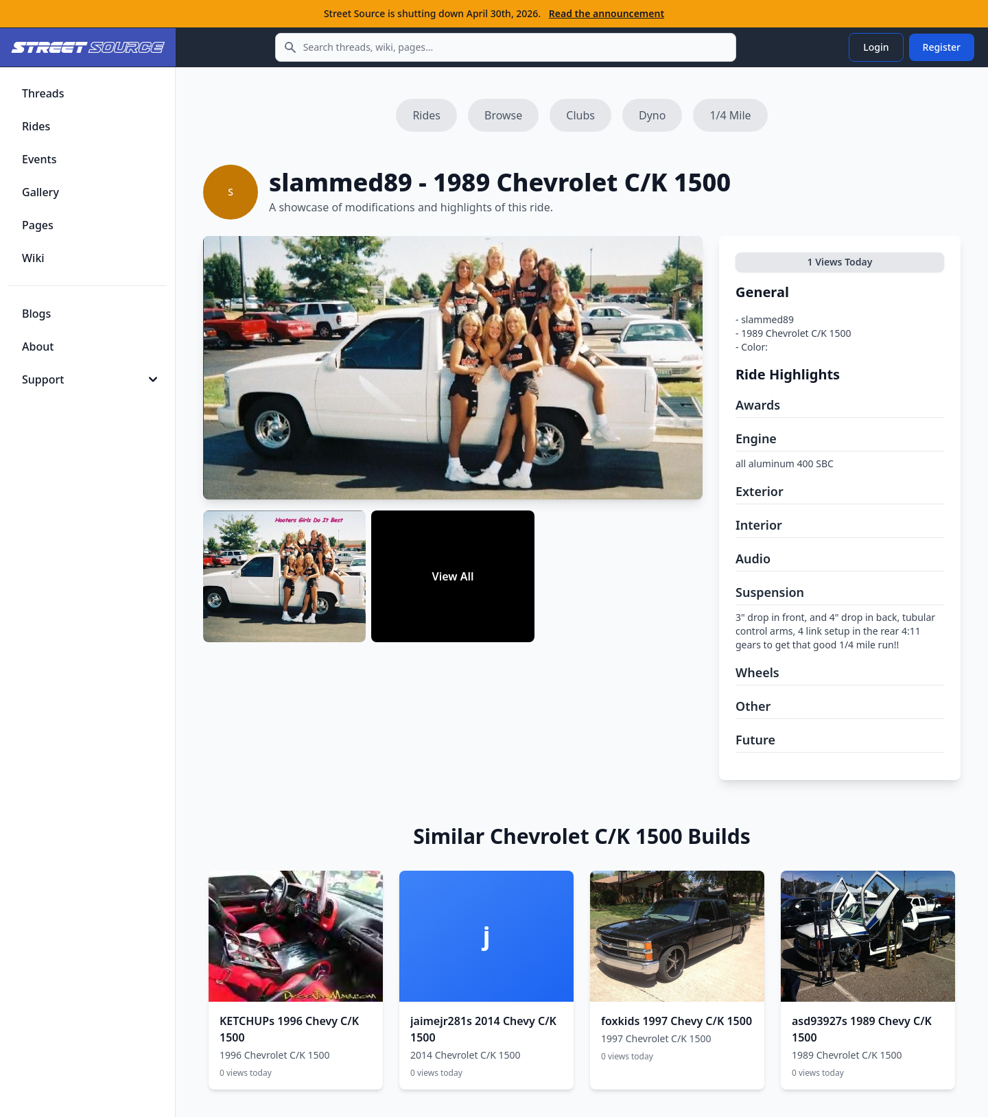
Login (876, 47)
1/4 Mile (730, 115)
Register (942, 47)
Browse (503, 115)
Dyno (652, 115)
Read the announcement (606, 13)
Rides (426, 115)
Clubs (580, 115)
